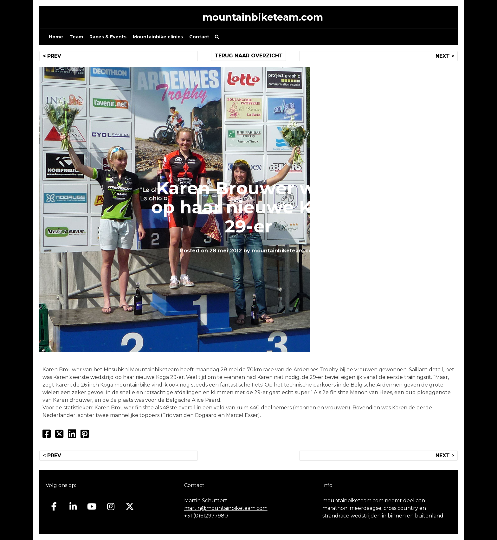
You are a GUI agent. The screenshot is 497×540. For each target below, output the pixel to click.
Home (56, 37)
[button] (217, 37)
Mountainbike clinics (158, 37)
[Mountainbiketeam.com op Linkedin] (73, 507)
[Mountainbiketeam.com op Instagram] (110, 507)
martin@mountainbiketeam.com (226, 508)
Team (76, 37)
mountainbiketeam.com (263, 17)
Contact (199, 37)
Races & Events (107, 37)
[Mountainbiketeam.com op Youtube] (92, 507)
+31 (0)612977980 (206, 516)
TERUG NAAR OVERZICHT (249, 56)
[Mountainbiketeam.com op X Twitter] (129, 507)
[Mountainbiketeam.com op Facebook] (54, 507)
